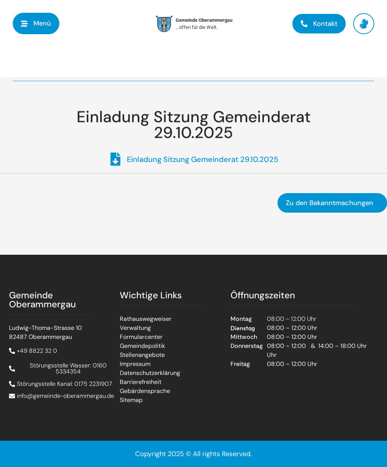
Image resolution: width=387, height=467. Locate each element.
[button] (36, 23)
